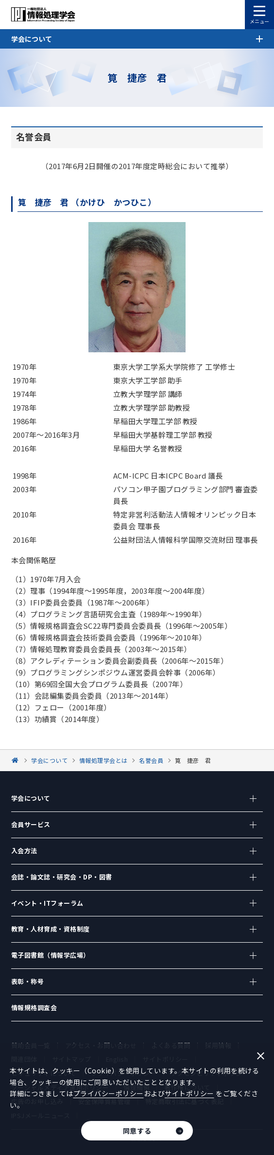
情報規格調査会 (34, 1007)
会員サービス (31, 824)
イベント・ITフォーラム (47, 903)
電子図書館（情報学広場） (50, 955)
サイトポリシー (189, 1093)
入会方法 (24, 850)
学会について (31, 798)
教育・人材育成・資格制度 (50, 928)
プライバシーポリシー (108, 1093)
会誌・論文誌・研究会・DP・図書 (61, 876)
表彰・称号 (27, 981)
